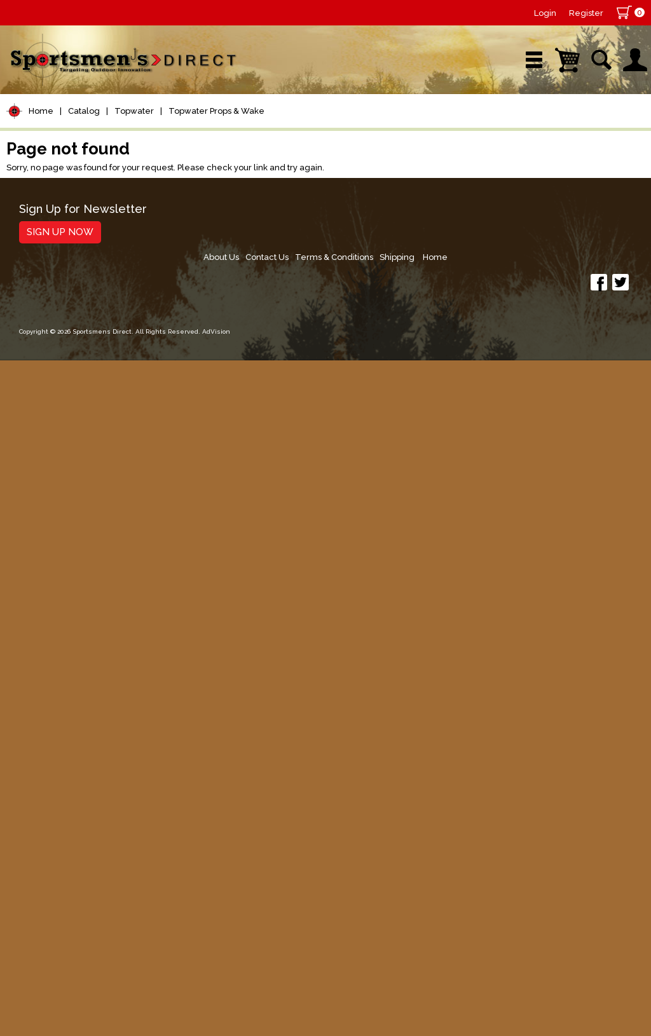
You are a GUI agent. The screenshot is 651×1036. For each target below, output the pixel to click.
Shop (43, 136)
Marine (31, 754)
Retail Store (321, 136)
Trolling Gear (49, 851)
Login (545, 13)
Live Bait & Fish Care (70, 682)
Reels (29, 239)
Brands (229, 136)
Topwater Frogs (62, 432)
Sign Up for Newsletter (76, 929)
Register (586, 13)
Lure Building (49, 384)
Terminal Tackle (55, 360)
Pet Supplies (47, 215)
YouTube (599, 136)
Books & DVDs (51, 803)
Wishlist (497, 136)
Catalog (84, 177)
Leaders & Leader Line (77, 311)
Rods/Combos (53, 263)
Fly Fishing (42, 658)
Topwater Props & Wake (216, 177)
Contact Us (450, 933)
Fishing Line (45, 336)
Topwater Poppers (69, 448)
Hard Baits (41, 501)
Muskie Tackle (51, 634)
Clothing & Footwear (69, 730)
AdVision (210, 1013)
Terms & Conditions (520, 933)
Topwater (134, 177)
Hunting (34, 779)
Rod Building (47, 287)
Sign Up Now (53, 951)
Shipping (586, 933)
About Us (401, 933)
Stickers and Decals (66, 827)
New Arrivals (134, 136)
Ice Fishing (42, 610)
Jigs (23, 550)
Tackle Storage (54, 706)
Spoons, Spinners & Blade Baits (64, 580)
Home (41, 177)
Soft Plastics (47, 526)
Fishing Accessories (66, 875)
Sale (407, 136)
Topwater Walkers (68, 481)
